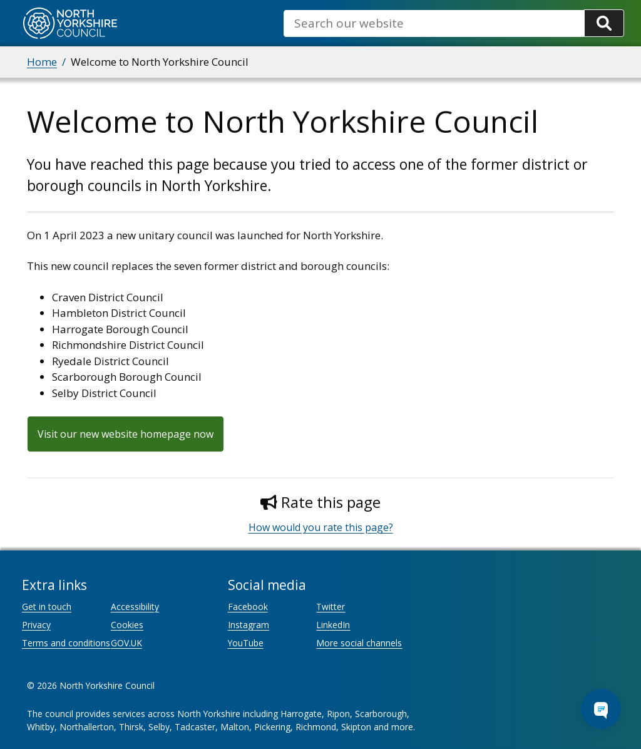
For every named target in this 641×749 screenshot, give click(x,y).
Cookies (127, 625)
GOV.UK (126, 643)
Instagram (248, 625)
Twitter (330, 606)
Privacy (36, 625)
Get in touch (46, 606)
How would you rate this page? (321, 527)
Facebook (248, 606)
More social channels (359, 643)
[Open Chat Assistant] (601, 709)
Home (42, 61)
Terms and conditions (66, 643)
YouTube (246, 643)
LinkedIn (333, 625)
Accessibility (135, 606)
